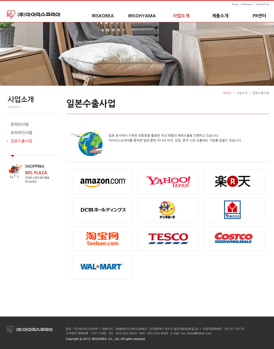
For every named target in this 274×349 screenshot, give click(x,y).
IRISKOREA (103, 16)
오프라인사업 (21, 133)
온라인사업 (20, 124)
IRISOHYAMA (142, 16)
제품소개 (220, 16)
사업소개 (181, 16)
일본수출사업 (21, 141)
